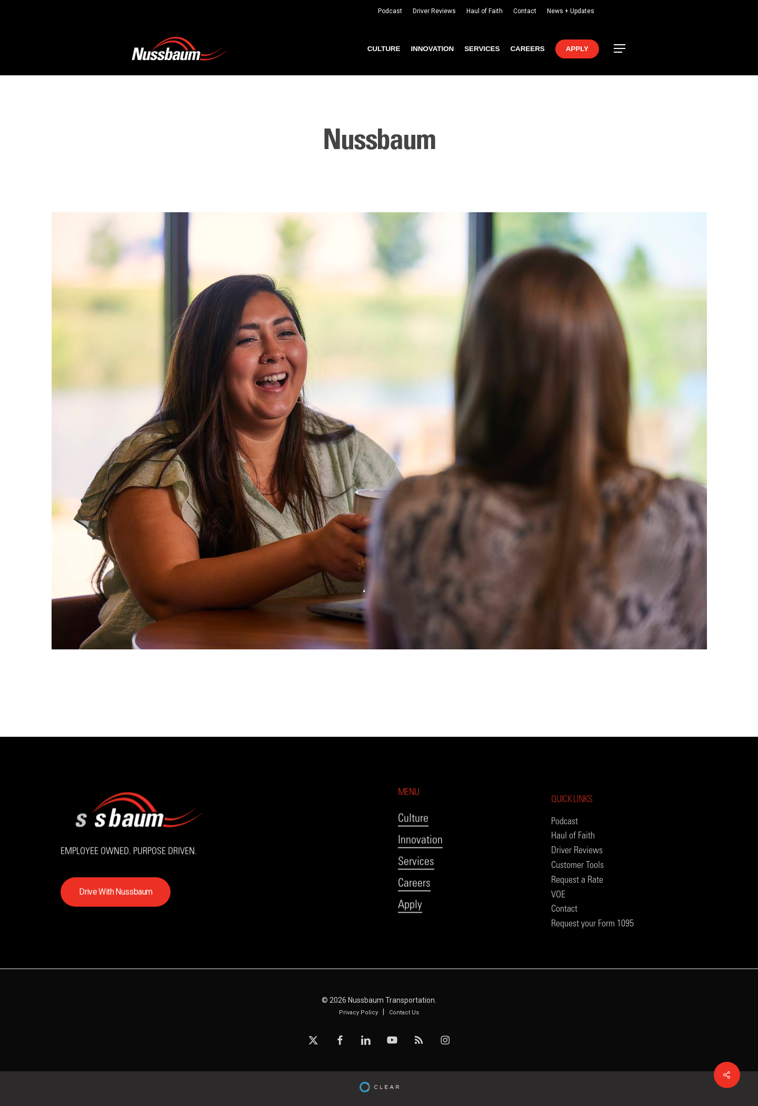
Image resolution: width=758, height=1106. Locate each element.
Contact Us (404, 1012)
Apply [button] (410, 928)
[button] (620, 48)
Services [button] (416, 885)
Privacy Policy (358, 1012)
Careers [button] (414, 907)
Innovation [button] (420, 863)
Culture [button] (413, 842)
